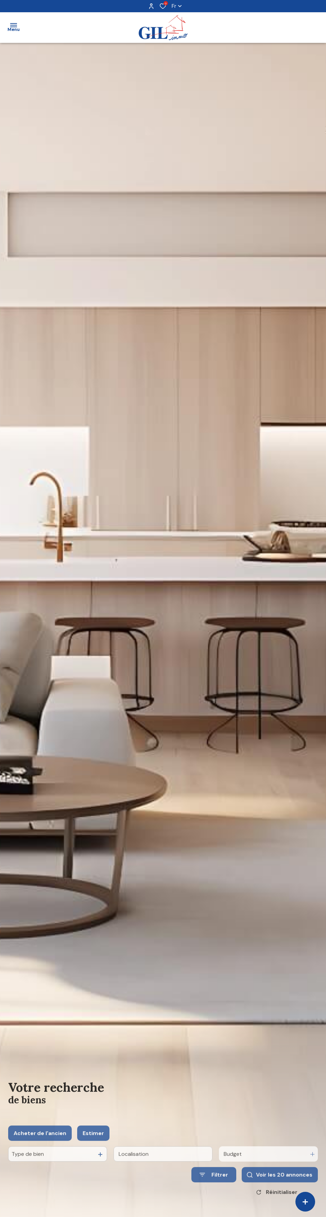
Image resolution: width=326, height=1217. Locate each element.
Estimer (93, 1151)
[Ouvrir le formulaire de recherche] (213, 1193)
